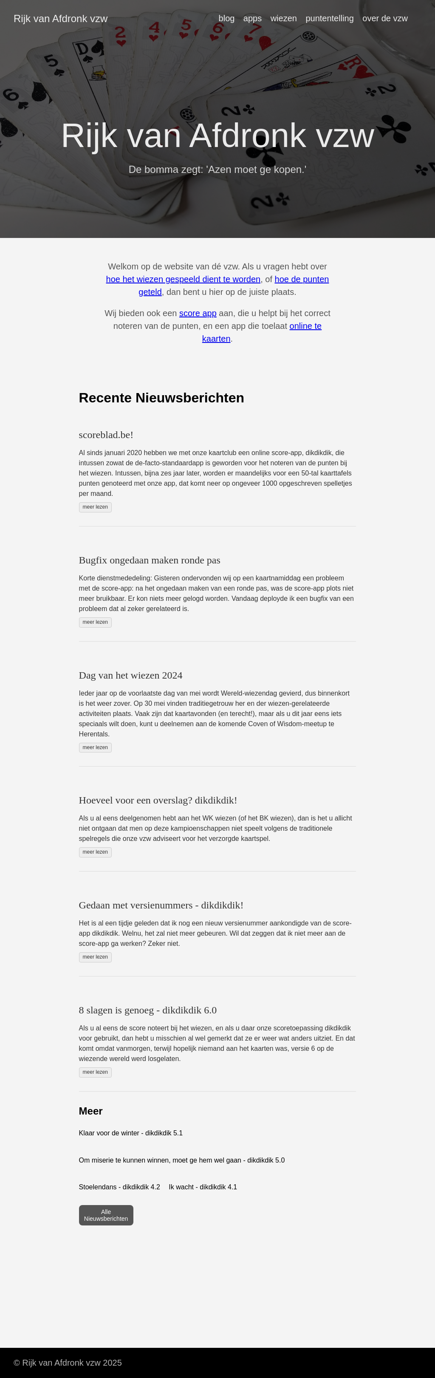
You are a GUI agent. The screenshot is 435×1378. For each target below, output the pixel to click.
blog (227, 18)
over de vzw (385, 18)
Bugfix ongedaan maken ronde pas (149, 560)
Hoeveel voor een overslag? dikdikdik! (158, 800)
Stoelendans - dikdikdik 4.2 (119, 1187)
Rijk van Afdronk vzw (60, 18)
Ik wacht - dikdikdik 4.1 (203, 1187)
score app (198, 313)
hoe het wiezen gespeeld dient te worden (183, 279)
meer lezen (95, 507)
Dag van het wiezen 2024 (131, 675)
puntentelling (329, 18)
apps (252, 18)
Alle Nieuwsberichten (106, 1215)
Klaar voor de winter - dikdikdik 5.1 (131, 1133)
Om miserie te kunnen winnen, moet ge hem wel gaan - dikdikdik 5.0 (182, 1160)
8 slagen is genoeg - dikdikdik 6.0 (148, 1010)
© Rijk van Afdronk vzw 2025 (68, 1362)
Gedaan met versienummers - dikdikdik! (161, 905)
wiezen (284, 18)
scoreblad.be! (106, 434)
